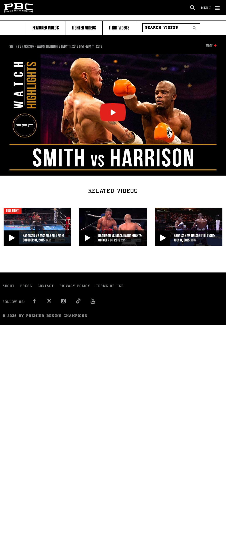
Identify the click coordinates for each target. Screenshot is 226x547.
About (9, 286)
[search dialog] (192, 8)
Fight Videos (119, 28)
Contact (46, 286)
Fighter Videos (84, 28)
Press (26, 286)
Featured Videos (46, 28)
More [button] (209, 46)
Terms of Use (110, 286)
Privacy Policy (75, 286)
